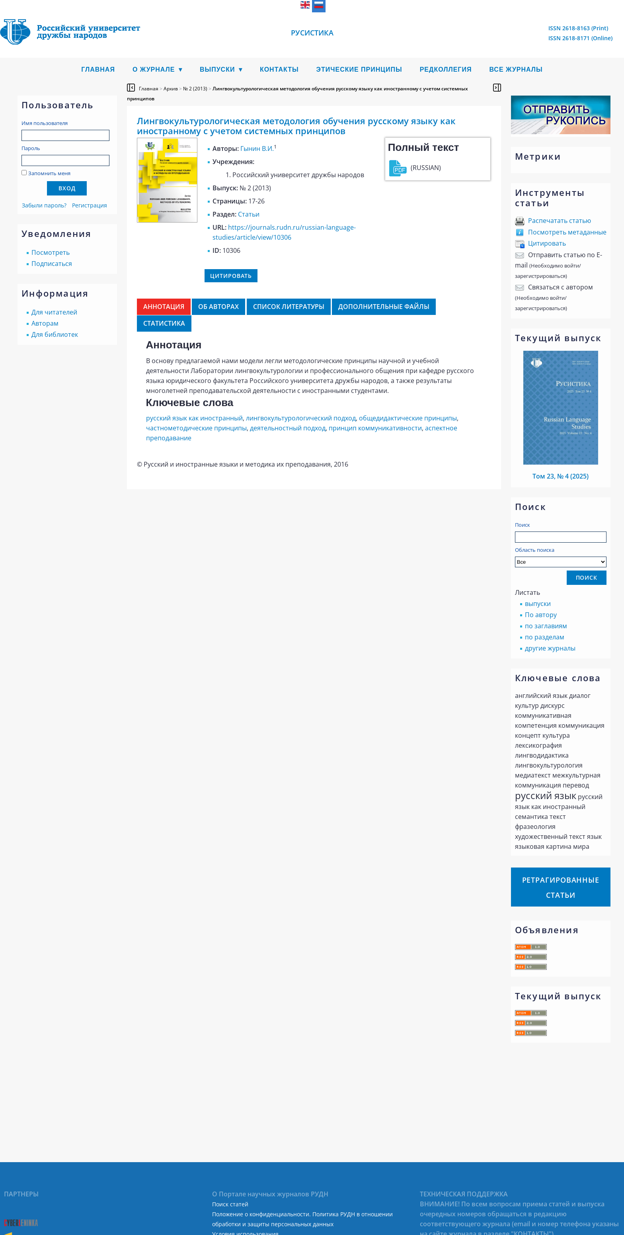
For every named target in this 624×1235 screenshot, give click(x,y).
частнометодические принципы (196, 428)
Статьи (248, 214)
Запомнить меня (49, 173)
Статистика (164, 323)
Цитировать (547, 243)
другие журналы (550, 648)
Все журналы (515, 69)
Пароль (30, 148)
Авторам (44, 323)
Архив (171, 88)
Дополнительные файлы (383, 306)
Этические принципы (359, 69)
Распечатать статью (559, 220)
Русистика (312, 32)
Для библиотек (54, 334)
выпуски (538, 603)
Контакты (279, 69)
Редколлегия (446, 69)
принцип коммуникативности (375, 428)
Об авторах (218, 306)
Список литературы (288, 306)
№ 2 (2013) (195, 88)
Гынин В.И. (257, 148)
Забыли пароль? (44, 205)
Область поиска (560, 556)
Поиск (522, 524)
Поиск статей (230, 1204)
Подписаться (51, 263)
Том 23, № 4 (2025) (560, 476)
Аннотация (163, 306)
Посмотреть (50, 252)
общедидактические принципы (408, 418)
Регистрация (89, 205)
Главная (98, 69)
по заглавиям (546, 625)
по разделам (544, 637)
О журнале (154, 69)
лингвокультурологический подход (301, 418)
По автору (541, 614)
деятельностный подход (288, 428)
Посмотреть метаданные (567, 232)
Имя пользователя (44, 123)
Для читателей (54, 312)
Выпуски (217, 69)
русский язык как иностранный (194, 418)
